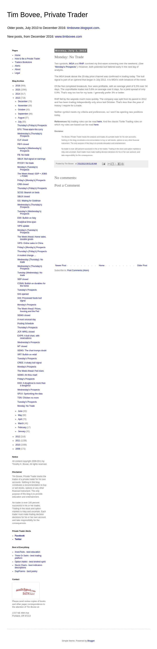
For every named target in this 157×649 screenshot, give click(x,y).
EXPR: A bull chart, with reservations (28, 337)
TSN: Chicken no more (28, 398)
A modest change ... (26, 255)
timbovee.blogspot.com (83, 28)
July (20, 122)
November (23, 105)
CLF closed (22, 140)
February (22, 427)
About (17, 69)
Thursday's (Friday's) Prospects (32, 125)
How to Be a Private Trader (27, 58)
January (22, 431)
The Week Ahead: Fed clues (30, 371)
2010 (18, 445)
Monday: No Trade (26, 406)
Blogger (91, 641)
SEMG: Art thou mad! (27, 375)
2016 (18, 86)
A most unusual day (26, 319)
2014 (18, 94)
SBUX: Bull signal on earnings (31, 159)
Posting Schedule (25, 323)
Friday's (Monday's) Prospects (31, 180)
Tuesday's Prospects (27, 290)
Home (101, 265)
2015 (18, 90)
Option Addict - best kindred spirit (30, 561)
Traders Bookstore (23, 62)
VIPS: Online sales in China (30, 243)
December (23, 101)
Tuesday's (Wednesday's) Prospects (29, 149)
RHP (81, 63)
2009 (18, 449)
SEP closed (22, 279)
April (20, 419)
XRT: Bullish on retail (27, 354)
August (21, 118)
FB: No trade (23, 155)
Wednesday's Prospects (28, 342)
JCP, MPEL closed (26, 332)
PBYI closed (23, 144)
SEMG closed (23, 315)
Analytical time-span (26, 222)
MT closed (22, 346)
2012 (18, 436)
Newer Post (60, 265)
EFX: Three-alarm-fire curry (30, 129)
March (21, 423)
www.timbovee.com (68, 36)
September (23, 114)
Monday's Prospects (65, 67)
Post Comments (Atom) (78, 270)
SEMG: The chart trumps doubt (31, 350)
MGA (71, 63)
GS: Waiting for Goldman (29, 200)
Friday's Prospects (26, 379)
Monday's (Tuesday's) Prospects (27, 168)
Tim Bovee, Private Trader (47, 14)
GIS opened (23, 294)
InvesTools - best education (27, 552)
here (99, 121)
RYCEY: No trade (25, 163)
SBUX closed (23, 196)
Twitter (18, 539)
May (20, 415)
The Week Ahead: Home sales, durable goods (31, 238)
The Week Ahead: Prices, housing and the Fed (29, 310)
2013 (18, 98)
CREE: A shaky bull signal (29, 363)
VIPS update (23, 226)
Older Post (142, 265)
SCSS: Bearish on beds (28, 192)
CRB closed (22, 184)
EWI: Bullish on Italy (26, 218)
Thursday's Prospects (27, 327)
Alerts (17, 66)
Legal (17, 73)
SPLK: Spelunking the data (29, 394)
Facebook (20, 536)
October (22, 109)
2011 (18, 440)
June (20, 411)
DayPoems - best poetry (26, 571)
